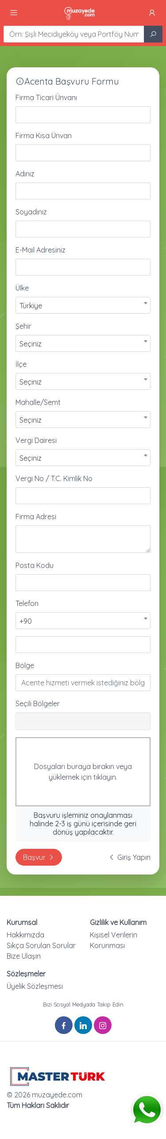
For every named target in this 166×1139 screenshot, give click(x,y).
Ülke (22, 288)
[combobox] (83, 305)
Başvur (38, 857)
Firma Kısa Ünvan (43, 135)
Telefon (27, 603)
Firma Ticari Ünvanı (46, 97)
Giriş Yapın (129, 857)
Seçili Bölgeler (37, 703)
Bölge (24, 665)
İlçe (21, 364)
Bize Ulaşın (24, 956)
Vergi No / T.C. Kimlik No (54, 478)
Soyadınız (31, 211)
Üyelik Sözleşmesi (35, 986)
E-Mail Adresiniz (40, 249)
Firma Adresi (35, 516)
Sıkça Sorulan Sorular (41, 945)
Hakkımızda (25, 934)
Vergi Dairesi (36, 440)
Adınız (25, 173)
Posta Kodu (34, 565)
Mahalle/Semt (38, 402)
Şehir (23, 326)
